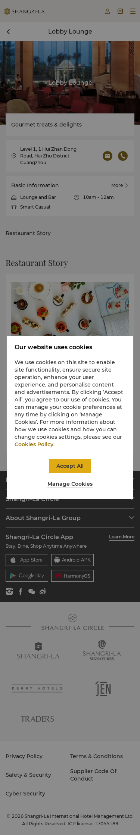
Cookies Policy (34, 444)
